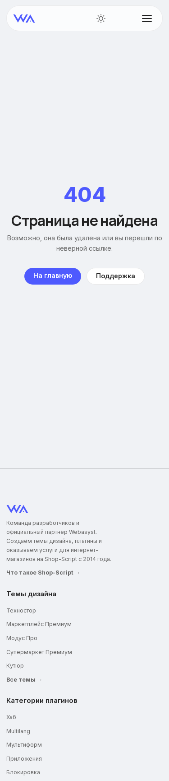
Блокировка (23, 772)
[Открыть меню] (147, 18)
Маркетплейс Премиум (39, 624)
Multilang (18, 731)
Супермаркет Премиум (39, 652)
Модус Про (21, 638)
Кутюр (15, 665)
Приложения (24, 758)
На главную (52, 275)
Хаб (11, 717)
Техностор (21, 610)
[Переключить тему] (101, 18)
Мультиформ (24, 744)
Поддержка (115, 276)
